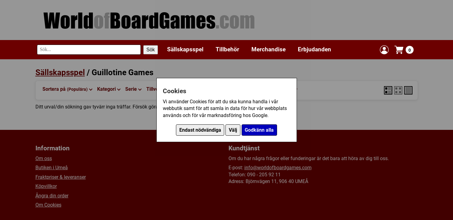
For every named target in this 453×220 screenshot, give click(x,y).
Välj (233, 130)
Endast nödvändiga (200, 130)
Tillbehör (227, 49)
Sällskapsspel (185, 49)
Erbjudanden (314, 49)
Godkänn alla (259, 130)
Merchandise (268, 49)
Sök (150, 49)
